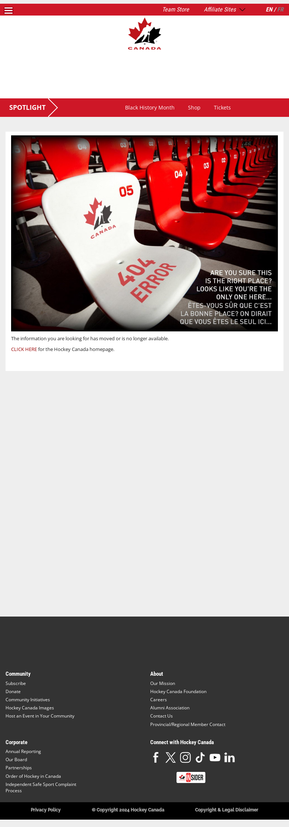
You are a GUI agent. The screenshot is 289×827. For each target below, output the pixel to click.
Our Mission (162, 683)
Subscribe (16, 683)
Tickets (222, 107)
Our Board (16, 759)
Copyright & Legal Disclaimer (226, 810)
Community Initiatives (28, 699)
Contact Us (161, 716)
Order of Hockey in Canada (33, 776)
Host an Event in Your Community (40, 716)
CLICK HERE (24, 349)
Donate (13, 691)
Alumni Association (169, 708)
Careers (158, 699)
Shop (194, 107)
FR (280, 9)
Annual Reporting (23, 751)
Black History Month (150, 107)
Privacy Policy (46, 810)
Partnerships (19, 767)
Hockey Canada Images (30, 708)
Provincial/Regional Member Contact (187, 724)
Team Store (175, 9)
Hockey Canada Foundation (178, 691)
